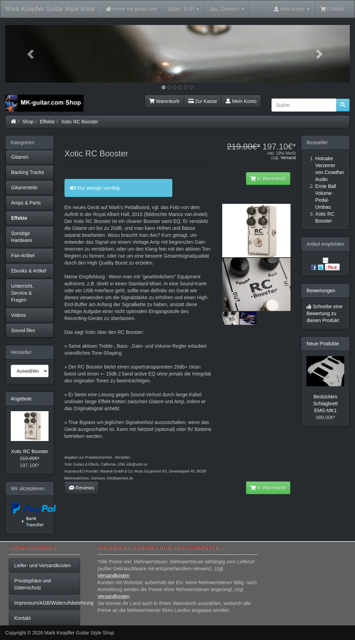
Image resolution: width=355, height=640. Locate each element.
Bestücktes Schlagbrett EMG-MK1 (325, 403)
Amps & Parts (26, 203)
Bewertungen (320, 290)
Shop (28, 121)
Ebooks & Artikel (28, 271)
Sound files (23, 330)
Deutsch (227, 9)
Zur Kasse (202, 101)
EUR (183, 9)
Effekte (47, 121)
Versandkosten (113, 575)
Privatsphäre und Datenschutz (32, 584)
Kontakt (22, 618)
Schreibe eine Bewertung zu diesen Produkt (324, 313)
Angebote (21, 398)
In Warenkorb (268, 178)
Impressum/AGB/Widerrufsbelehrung (47, 603)
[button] (31, 54)
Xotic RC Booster (79, 121)
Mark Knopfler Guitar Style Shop (50, 9)
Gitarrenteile (24, 187)
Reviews (81, 488)
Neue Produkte (322, 343)
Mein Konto (241, 101)
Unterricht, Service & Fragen (22, 293)
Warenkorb (164, 101)
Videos (18, 315)
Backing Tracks (27, 172)
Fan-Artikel (23, 255)
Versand (288, 157)
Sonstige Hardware (21, 237)
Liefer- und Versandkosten (42, 565)
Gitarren (20, 157)
